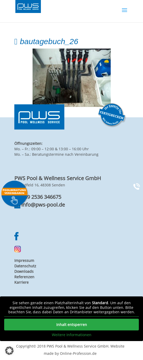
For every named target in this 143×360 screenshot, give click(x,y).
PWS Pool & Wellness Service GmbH (77, 346)
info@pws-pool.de (43, 204)
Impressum (24, 260)
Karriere (21, 282)
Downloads (24, 271)
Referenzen (24, 276)
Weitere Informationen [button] (71, 334)
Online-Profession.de (78, 353)
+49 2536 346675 (41, 196)
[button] (9, 350)
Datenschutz (25, 265)
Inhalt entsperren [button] (71, 324)
